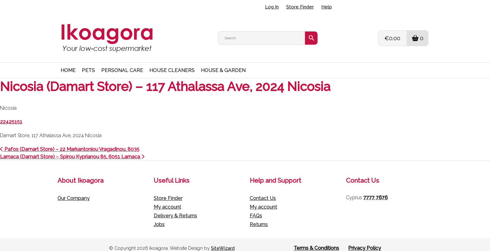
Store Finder (300, 7)
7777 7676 (375, 190)
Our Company (74, 191)
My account (167, 200)
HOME (68, 63)
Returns (259, 217)
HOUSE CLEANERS (172, 63)
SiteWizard (223, 241)
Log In (272, 7)
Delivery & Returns (175, 208)
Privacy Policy (364, 241)
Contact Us (263, 191)
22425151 (11, 115)
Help (326, 7)
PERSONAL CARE (122, 63)
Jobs (159, 217)
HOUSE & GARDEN (223, 63)
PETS (88, 63)
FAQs (256, 208)
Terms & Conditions (316, 241)
